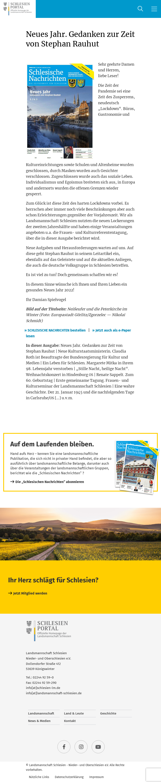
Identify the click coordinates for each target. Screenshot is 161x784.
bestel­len (56, 330)
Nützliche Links (39, 777)
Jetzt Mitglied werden (30, 593)
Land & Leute (74, 713)
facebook (64, 747)
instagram (81, 747)
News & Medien (39, 721)
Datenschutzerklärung (69, 777)
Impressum (96, 777)
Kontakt (70, 721)
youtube (98, 747)
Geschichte (108, 713)
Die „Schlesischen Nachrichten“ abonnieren (49, 482)
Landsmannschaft (41, 713)
